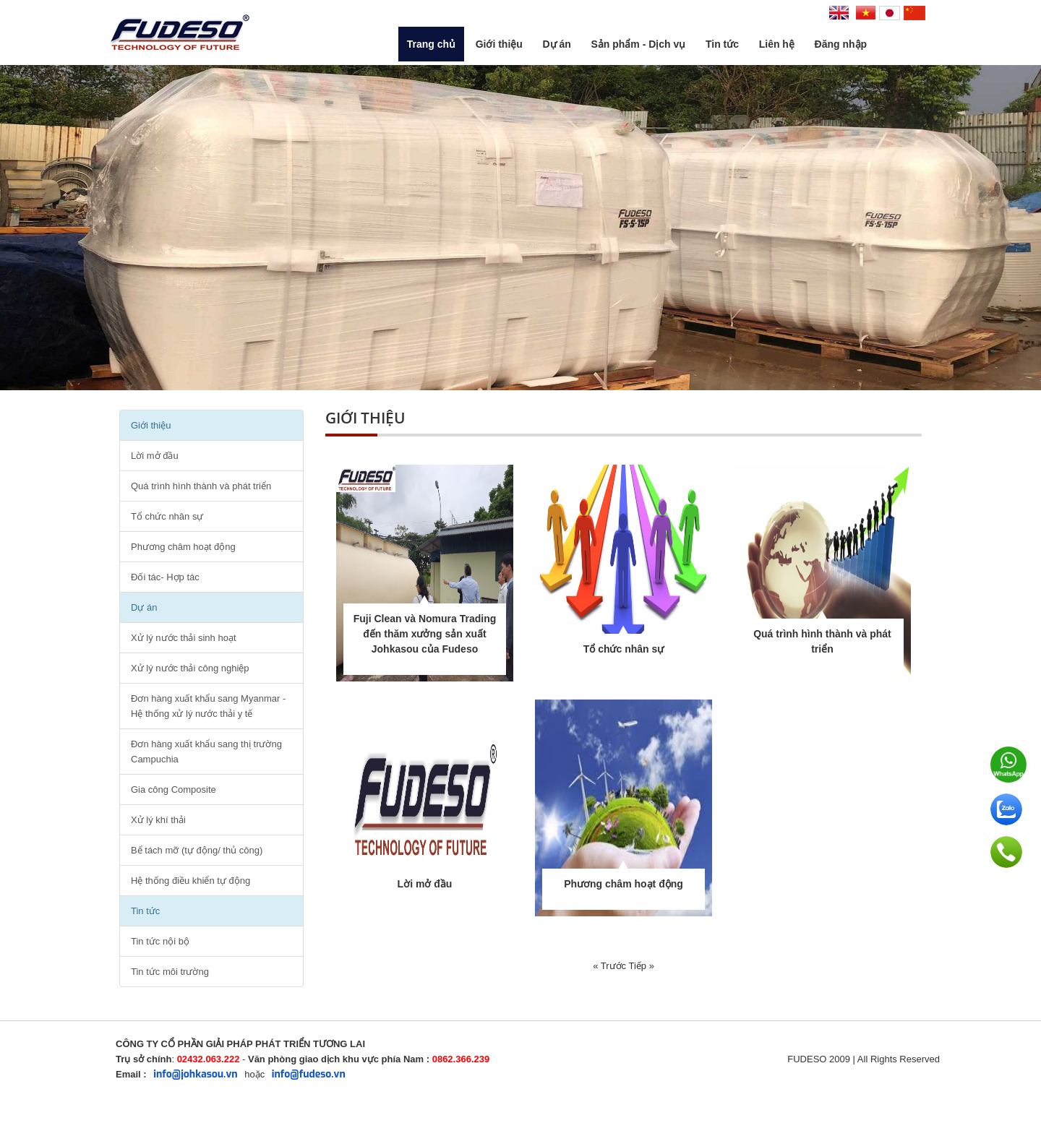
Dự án (556, 44)
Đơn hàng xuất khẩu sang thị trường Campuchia (206, 752)
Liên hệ (776, 44)
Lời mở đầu (155, 455)
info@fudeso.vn (309, 1074)
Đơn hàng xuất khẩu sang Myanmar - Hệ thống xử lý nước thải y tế (208, 706)
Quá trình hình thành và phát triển (201, 486)
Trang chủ (431, 44)
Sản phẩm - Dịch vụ (638, 44)
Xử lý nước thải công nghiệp (190, 668)
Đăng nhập (841, 44)
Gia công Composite (173, 789)
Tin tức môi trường (170, 971)
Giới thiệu (499, 44)
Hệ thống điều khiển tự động (190, 880)
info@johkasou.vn (195, 1074)
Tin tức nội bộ (160, 941)
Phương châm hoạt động (183, 546)
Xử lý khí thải (158, 819)
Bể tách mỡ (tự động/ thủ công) (196, 850)
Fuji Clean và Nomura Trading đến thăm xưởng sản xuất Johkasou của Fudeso (425, 634)
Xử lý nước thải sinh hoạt (183, 637)
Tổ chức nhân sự (167, 516)
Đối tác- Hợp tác (165, 577)
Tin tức (722, 44)
